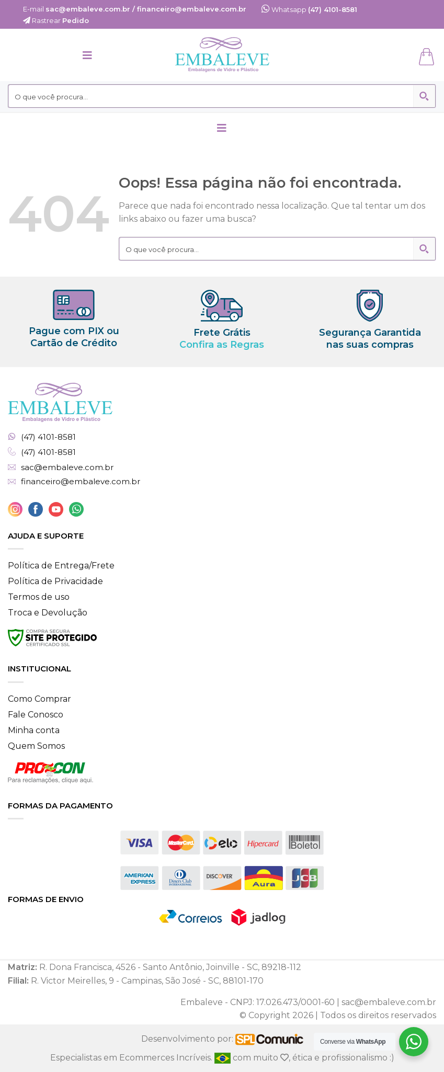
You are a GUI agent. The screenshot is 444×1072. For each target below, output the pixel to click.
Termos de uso (39, 597)
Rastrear (56, 20)
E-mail (134, 9)
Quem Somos (36, 746)
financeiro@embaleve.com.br (80, 481)
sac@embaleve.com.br (67, 467)
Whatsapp (309, 9)
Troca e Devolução (47, 613)
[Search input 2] (211, 96)
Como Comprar (39, 699)
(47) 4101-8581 (48, 437)
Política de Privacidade (55, 581)
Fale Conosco (35, 715)
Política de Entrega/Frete (61, 566)
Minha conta (34, 730)
